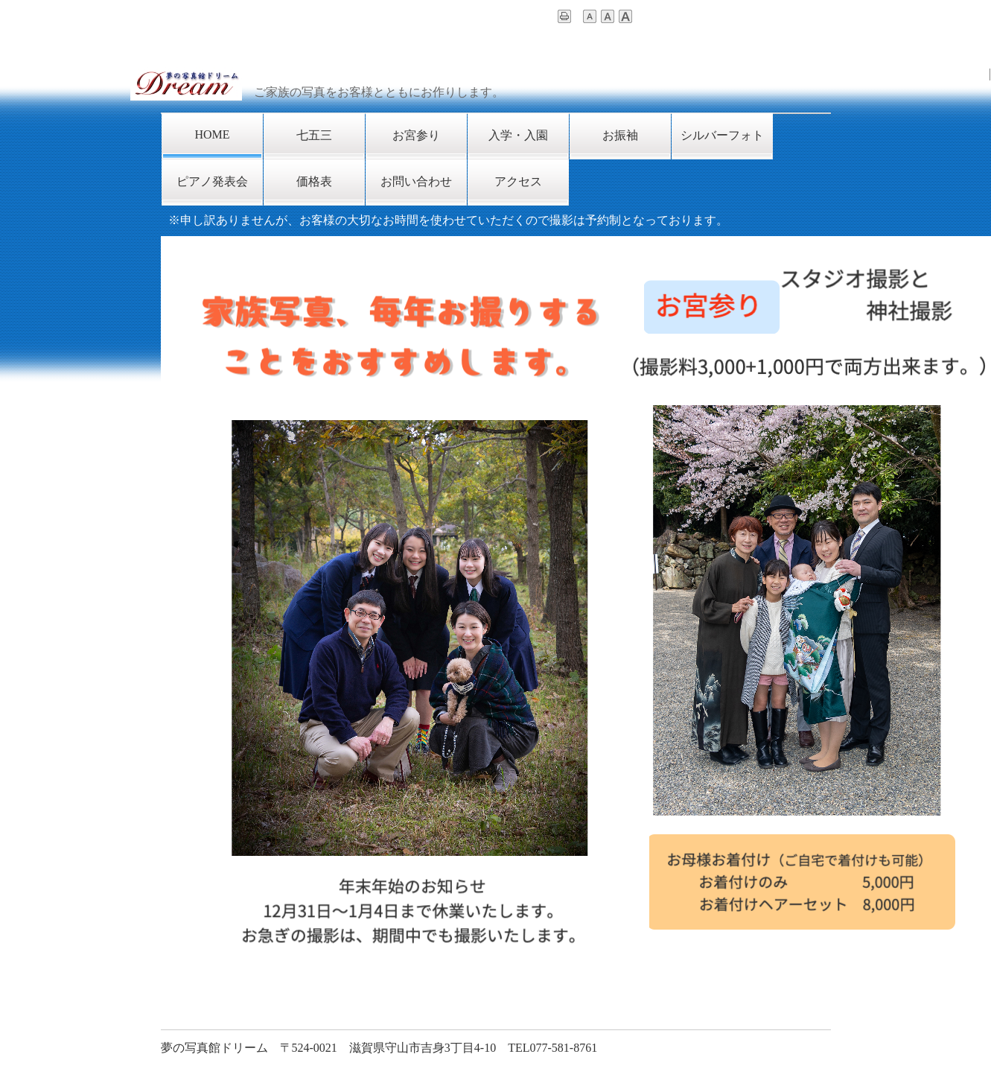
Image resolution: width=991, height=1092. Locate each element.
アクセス (518, 181)
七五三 (314, 135)
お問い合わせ (416, 181)
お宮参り (416, 135)
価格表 (314, 181)
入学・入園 (518, 135)
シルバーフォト (722, 135)
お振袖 (620, 135)
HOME (211, 134)
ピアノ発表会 (212, 181)
